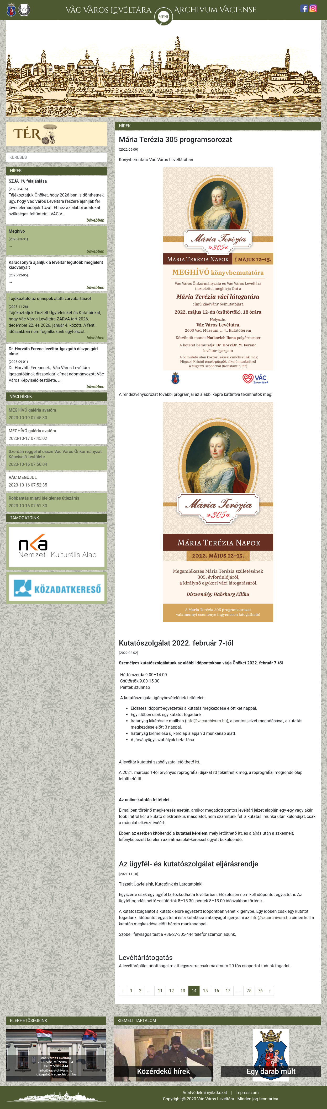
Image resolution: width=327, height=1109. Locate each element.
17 (227, 990)
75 (249, 990)
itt (197, 762)
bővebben (95, 220)
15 (205, 990)
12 (171, 990)
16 (216, 990)
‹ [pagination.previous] (123, 990)
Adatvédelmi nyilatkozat (204, 1092)
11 (160, 990)
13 (182, 990)
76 (260, 990)
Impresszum (247, 1092)
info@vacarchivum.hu (206, 720)
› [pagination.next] (270, 990)
